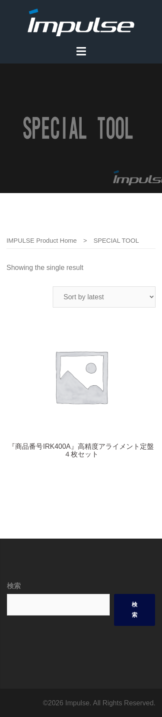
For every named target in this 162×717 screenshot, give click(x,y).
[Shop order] (104, 297)
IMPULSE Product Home (41, 240)
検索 (14, 586)
